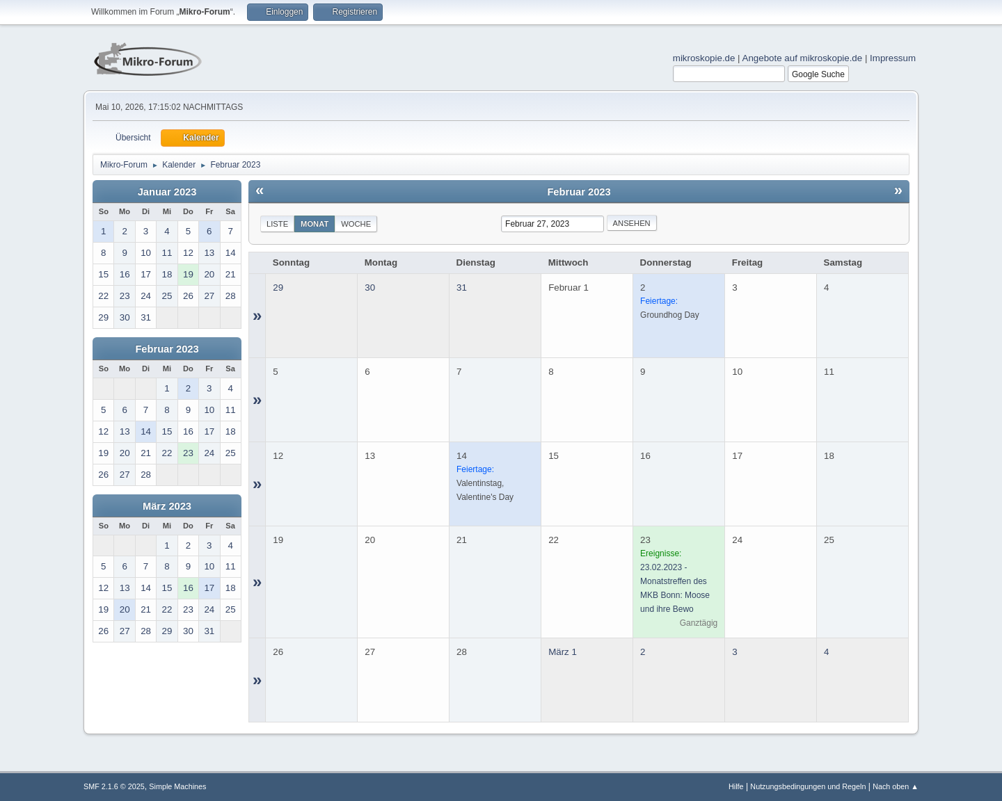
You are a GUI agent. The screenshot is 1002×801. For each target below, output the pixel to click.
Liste (277, 224)
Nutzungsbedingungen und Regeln (808, 786)
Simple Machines (177, 786)
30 (370, 287)
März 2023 (167, 506)
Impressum (893, 58)
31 (461, 287)
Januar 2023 (167, 191)
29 (278, 287)
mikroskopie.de (704, 58)
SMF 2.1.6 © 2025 (114, 786)
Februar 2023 (166, 349)
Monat (314, 224)
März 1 (562, 652)
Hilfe (736, 786)
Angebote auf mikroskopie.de (802, 58)
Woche (356, 224)
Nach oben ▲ (895, 786)
